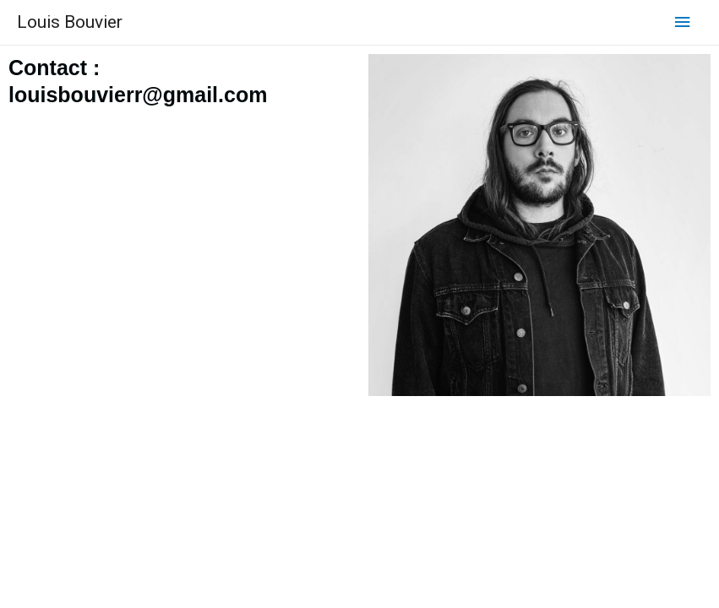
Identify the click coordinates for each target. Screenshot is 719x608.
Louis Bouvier (70, 22)
